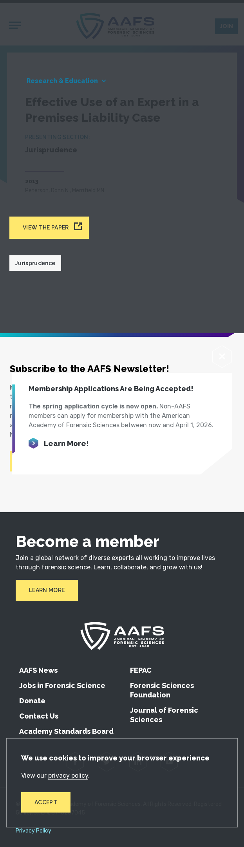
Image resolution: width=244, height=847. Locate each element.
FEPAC (141, 670)
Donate (32, 701)
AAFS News (38, 670)
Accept (45, 802)
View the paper (46, 227)
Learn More (47, 590)
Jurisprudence (35, 263)
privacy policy (68, 775)
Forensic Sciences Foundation (162, 690)
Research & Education (62, 81)
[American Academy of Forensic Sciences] (122, 636)
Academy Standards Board (66, 731)
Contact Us (38, 716)
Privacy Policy (33, 831)
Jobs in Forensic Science (62, 685)
